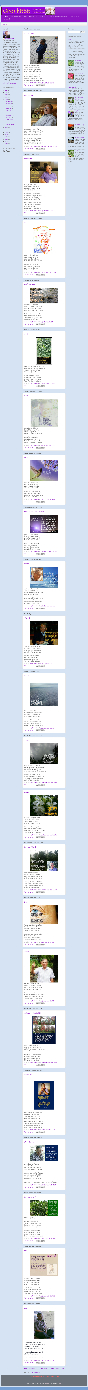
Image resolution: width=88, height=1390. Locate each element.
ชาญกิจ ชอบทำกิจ (9, 38)
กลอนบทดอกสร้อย (72, 87)
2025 (6, 143)
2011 (6, 92)
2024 (6, 141)
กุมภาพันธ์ (9, 101)
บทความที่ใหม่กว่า (30, 1368)
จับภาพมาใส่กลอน (79, 137)
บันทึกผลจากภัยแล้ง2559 (32, 1013)
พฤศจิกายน (9, 115)
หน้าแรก (5, 24)
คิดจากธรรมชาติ (30, 1197)
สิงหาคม (8, 110)
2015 (6, 97)
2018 (6, 130)
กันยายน (8, 113)
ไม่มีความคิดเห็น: (29, 85)
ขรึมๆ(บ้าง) (28, 618)
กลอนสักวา (70, 50)
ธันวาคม (8, 117)
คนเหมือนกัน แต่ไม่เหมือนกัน (34, 512)
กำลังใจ (27, 952)
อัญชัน (76, 111)
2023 (6, 139)
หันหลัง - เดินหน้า (30, 33)
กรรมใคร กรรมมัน (79, 124)
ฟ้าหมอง (27, 740)
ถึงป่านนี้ (27, 396)
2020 (6, 134)
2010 (6, 90)
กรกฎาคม (9, 108)
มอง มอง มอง (29, 95)
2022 (6, 137)
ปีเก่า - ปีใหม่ (28, 158)
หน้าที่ (26, 334)
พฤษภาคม (9, 103)
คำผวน (69, 39)
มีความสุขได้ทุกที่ (30, 847)
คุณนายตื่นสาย (79, 60)
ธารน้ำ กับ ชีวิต (29, 284)
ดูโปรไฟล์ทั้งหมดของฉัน (9, 83)
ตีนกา (26, 902)
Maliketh (47, 1383)
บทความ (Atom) (36, 1372)
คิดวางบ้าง (28, 1075)
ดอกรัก (76, 151)
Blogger (59, 1383)
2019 (6, 132)
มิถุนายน (8, 106)
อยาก (26, 457)
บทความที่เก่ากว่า (57, 1368)
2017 (6, 127)
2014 (6, 94)
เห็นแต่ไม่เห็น (29, 1142)
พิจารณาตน (28, 564)
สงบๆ (26, 1308)
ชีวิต (25, 223)
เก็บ (25, 1251)
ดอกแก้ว (27, 792)
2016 (6, 99)
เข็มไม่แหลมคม (79, 73)
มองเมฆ (27, 676)
